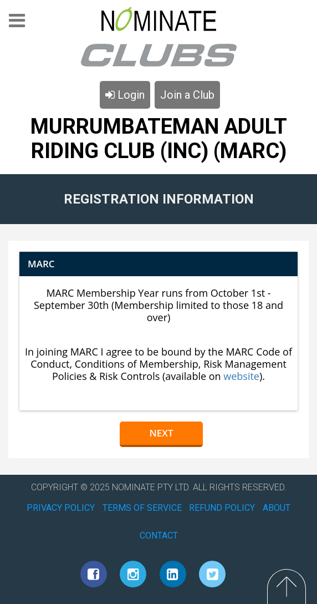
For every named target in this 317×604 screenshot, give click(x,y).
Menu (17, 24)
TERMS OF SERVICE (142, 508)
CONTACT (159, 535)
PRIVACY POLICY (61, 508)
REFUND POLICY (222, 508)
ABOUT (276, 508)
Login (125, 94)
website (241, 376)
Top (286, 586)
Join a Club (187, 94)
